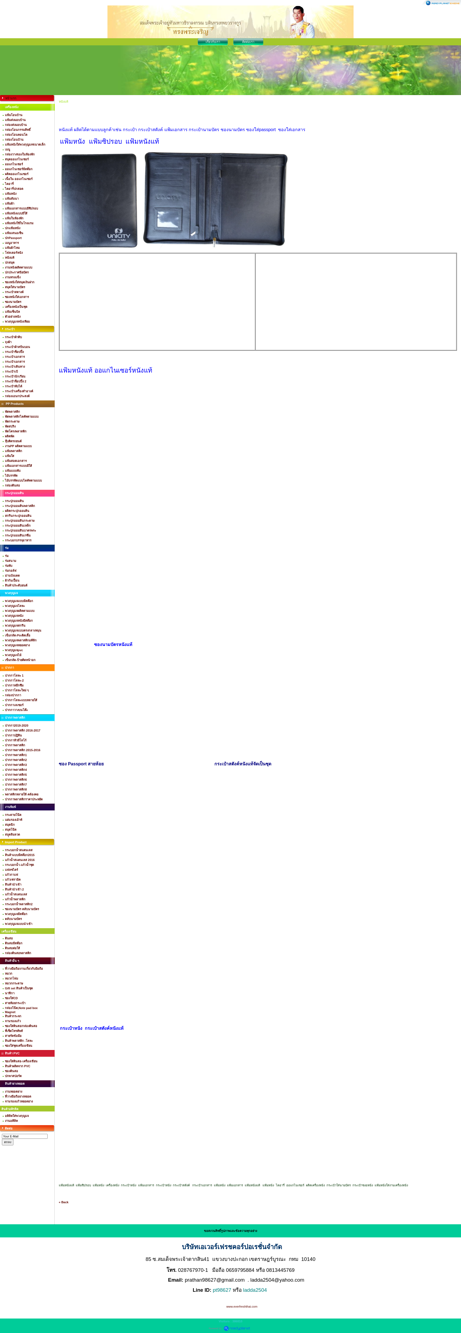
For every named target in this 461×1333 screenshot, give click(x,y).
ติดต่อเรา (248, 41)
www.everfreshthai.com (242, 1306)
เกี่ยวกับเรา (213, 41)
